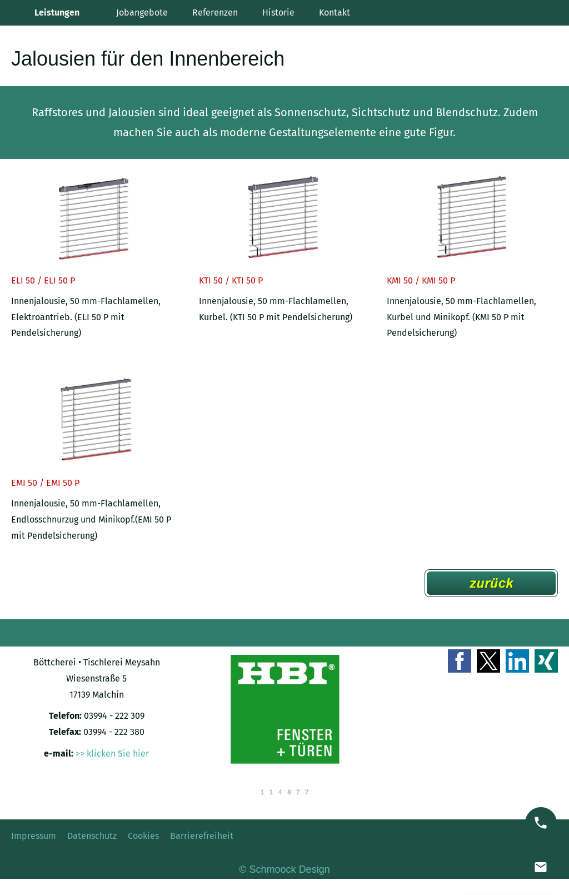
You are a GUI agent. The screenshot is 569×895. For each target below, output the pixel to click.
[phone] (541, 822)
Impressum (33, 836)
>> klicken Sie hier (112, 753)
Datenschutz (92, 836)
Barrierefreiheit (201, 836)
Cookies (143, 836)
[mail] (541, 867)
